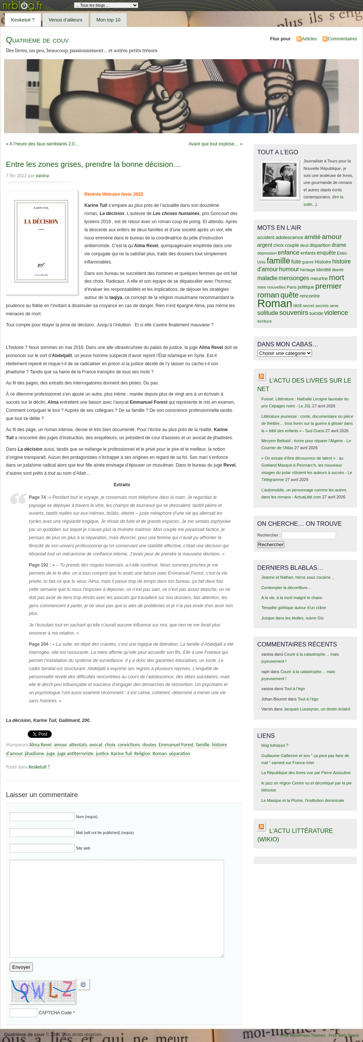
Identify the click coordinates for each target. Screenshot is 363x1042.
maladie (267, 278)
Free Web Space (344, 1035)
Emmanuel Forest (176, 745)
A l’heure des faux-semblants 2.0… (44, 144)
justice (102, 753)
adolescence (289, 237)
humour (289, 269)
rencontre (310, 296)
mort (336, 277)
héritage (307, 270)
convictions (129, 745)
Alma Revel (40, 745)
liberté (338, 270)
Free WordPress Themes (302, 1035)
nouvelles (276, 287)
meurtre (319, 278)
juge (51, 753)
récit (298, 305)
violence (336, 312)
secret (308, 305)
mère (261, 287)
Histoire (323, 262)
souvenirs (293, 312)
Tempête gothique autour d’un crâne (293, 607)
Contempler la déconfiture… (286, 587)
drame (339, 245)
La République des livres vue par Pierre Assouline (305, 772)
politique (306, 287)
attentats (78, 745)
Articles (309, 38)
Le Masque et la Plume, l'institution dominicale (302, 800)
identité (323, 269)
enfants (308, 253)
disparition (320, 245)
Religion (142, 753)
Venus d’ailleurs (65, 20)
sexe (334, 305)
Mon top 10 (108, 20)
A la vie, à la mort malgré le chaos (291, 597)
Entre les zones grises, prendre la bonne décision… (93, 164)
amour (60, 745)
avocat (95, 745)
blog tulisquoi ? (274, 745)
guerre (307, 262)
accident (265, 237)
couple (292, 245)
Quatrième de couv (37, 39)
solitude (267, 312)
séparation (179, 753)
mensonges (294, 278)
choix (110, 745)
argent (264, 245)
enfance (288, 252)
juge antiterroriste (75, 753)
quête (290, 295)
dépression (267, 253)
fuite (296, 262)
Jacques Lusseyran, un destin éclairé (317, 709)
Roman (160, 753)
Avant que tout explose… (214, 144)
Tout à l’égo (294, 688)
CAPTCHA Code (55, 1012)
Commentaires (342, 38)
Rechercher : (269, 535)
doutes (149, 745)
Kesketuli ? (23, 20)
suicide (316, 313)
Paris (292, 287)
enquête (326, 253)
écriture (264, 321)
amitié (313, 236)
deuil (304, 245)
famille (203, 745)
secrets (322, 305)
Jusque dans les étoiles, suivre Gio (292, 618)
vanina (42, 175)
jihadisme (34, 753)
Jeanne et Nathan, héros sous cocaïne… (298, 577)
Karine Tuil (121, 753)
